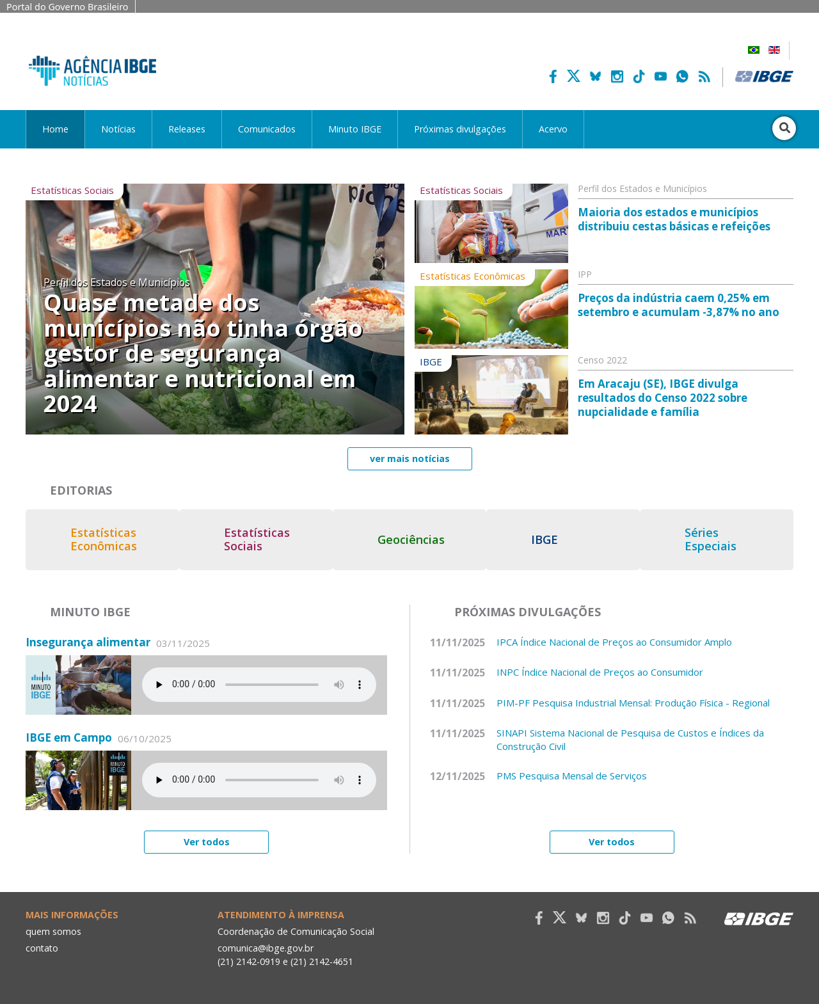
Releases (186, 129)
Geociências (416, 539)
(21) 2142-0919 (249, 959)
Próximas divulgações (460, 129)
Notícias (118, 129)
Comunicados (267, 129)
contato (43, 945)
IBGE (551, 539)
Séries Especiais (720, 539)
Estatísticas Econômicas (103, 539)
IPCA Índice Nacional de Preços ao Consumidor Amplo (614, 639)
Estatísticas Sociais (259, 539)
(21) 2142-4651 (322, 959)
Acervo (553, 129)
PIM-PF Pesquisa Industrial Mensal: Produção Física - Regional (633, 700)
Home (55, 129)
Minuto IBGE (354, 129)
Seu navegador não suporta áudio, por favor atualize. (259, 682)
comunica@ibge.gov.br (266, 945)
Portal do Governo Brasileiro (67, 7)
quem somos (53, 929)
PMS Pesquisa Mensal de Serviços (572, 773)
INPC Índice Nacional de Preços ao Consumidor (600, 670)
